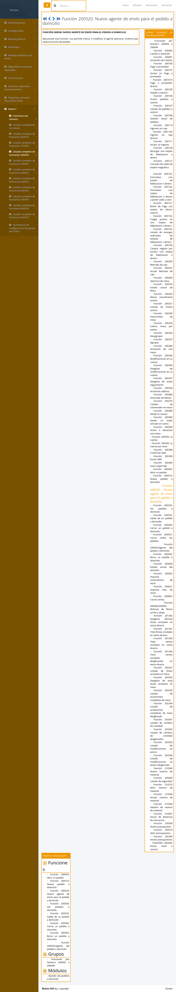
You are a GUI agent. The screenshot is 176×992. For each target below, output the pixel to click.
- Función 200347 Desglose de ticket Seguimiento (161, 381)
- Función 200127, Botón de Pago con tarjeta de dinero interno (161, 207)
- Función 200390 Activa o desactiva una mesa (161, 430)
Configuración (19, 31)
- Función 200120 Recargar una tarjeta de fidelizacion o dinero (161, 152)
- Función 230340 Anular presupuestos (161, 838)
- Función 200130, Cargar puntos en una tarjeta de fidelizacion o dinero (161, 220)
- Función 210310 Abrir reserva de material (161, 788)
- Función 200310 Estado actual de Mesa (161, 287)
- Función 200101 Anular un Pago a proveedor (161, 73)
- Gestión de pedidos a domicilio (58, 977)
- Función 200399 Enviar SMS (161, 458)
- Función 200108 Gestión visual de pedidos (161, 118)
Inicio (125, 5)
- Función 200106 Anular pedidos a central (161, 99)
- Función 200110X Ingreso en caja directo (161, 135)
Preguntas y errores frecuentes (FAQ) (19, 99)
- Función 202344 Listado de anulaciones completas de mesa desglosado (161, 710)
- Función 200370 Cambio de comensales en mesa (161, 404)
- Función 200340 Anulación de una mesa (161, 349)
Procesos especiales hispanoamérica (19, 88)
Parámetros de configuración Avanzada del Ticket (23, 228)
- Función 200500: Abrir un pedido (161, 471)
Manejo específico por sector (19, 57)
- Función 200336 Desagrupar (161, 334)
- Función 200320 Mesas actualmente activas (161, 297)
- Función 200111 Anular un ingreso (161, 143)
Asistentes (19, 47)
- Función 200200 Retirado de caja (161, 263)
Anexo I (19, 109)
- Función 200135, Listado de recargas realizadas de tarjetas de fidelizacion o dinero (161, 235)
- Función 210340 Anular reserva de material (161, 797)
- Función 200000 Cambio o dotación (161, 52)
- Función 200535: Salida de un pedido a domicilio (161, 518)
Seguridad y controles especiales (19, 68)
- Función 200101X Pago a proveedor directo (161, 83)
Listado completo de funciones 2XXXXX (23, 153)
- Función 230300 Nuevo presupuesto (161, 825)
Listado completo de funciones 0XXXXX (23, 135)
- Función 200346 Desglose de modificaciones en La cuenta (161, 370)
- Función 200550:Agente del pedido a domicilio (161, 547)
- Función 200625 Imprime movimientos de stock (161, 578)
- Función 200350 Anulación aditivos (161, 389)
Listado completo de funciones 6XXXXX (23, 189)
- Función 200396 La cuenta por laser (161, 445)
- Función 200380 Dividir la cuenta (161, 412)
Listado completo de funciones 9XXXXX (23, 216)
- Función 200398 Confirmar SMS (161, 451)
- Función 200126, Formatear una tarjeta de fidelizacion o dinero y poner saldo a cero (161, 193)
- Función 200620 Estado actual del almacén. (161, 567)
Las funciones (19, 78)
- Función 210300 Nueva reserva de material (161, 771)
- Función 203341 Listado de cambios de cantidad (161, 722)
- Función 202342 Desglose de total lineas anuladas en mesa (161, 682)
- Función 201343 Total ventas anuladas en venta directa (161, 643)
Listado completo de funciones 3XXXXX (23, 162)
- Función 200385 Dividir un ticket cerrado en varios (161, 420)
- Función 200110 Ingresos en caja (161, 127)
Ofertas (137, 5)
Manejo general (19, 39)
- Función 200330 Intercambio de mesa (161, 316)
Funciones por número (23, 117)
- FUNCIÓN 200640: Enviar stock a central (161, 846)
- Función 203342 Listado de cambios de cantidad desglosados (161, 734)
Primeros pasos (19, 22)
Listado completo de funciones (23, 126)
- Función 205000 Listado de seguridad (161, 779)
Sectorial (166, 5)
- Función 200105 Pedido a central (161, 91)
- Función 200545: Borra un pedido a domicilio (161, 557)
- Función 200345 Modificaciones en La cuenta (161, 358)
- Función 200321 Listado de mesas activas (161, 307)
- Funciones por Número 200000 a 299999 (161, 44)
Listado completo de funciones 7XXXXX (23, 198)
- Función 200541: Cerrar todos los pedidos (161, 538)
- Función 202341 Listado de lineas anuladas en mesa (161, 671)
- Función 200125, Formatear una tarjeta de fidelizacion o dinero (161, 178)
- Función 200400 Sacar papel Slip (161, 464)
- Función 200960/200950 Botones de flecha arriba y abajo (161, 607)
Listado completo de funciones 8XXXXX (23, 207)
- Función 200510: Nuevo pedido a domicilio (161, 479)
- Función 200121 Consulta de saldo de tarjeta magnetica (161, 164)
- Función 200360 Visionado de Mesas (161, 396)
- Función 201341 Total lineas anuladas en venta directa (161, 632)
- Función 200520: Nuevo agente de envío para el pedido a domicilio (161, 494)
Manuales (151, 5)
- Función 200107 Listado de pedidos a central (161, 109)
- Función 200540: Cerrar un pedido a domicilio (161, 528)
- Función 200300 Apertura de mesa (161, 279)
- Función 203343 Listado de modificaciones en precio (161, 747)
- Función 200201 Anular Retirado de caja (161, 271)
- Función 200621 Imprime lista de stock (161, 589)
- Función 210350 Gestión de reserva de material (161, 807)
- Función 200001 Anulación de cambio (161, 58)
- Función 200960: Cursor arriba (161, 598)
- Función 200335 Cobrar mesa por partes (161, 326)
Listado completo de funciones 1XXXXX (23, 144)
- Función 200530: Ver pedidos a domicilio (161, 508)
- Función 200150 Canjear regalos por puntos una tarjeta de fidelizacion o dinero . (161, 252)
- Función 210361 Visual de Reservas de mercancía (161, 817)
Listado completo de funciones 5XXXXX (23, 180)
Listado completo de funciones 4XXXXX (23, 171)
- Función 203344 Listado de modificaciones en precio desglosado (161, 760)
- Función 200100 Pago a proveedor (161, 65)
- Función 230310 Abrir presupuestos (161, 831)
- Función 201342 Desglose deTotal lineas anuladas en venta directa (161, 620)
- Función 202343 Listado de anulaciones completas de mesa (161, 695)
